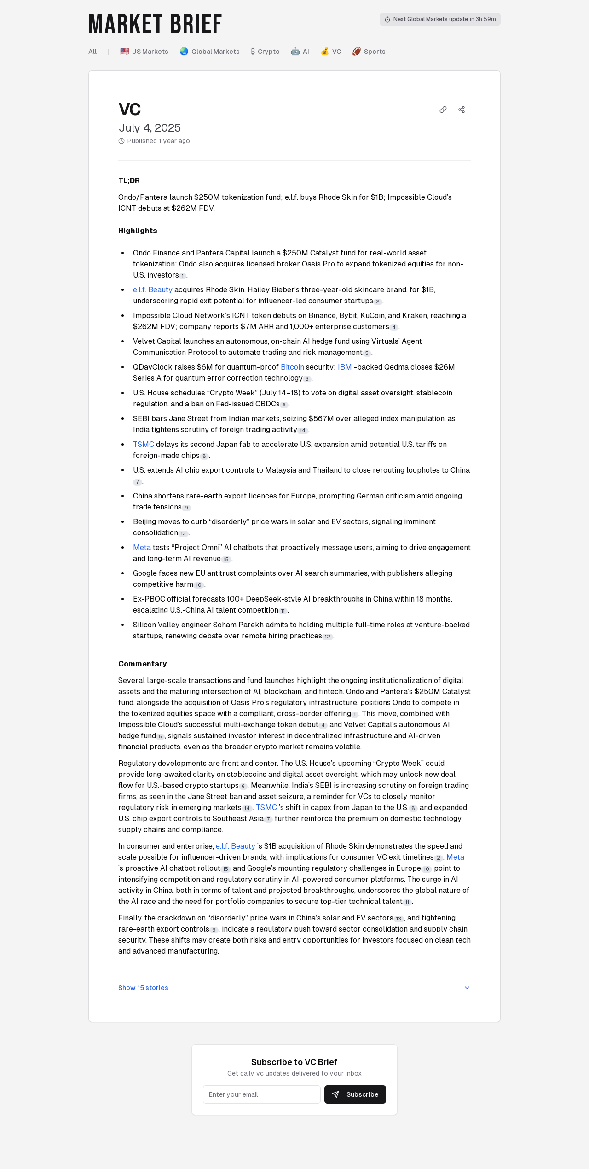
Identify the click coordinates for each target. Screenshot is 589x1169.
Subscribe (355, 1094)
